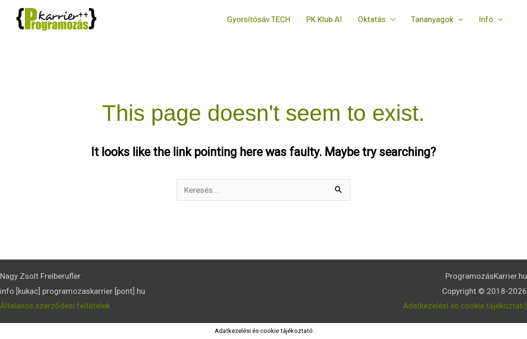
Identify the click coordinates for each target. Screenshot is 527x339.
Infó (486, 19)
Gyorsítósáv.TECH (258, 19)
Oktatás (372, 19)
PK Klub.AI (324, 19)
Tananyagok (432, 19)
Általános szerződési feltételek (55, 305)
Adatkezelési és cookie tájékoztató (465, 305)
